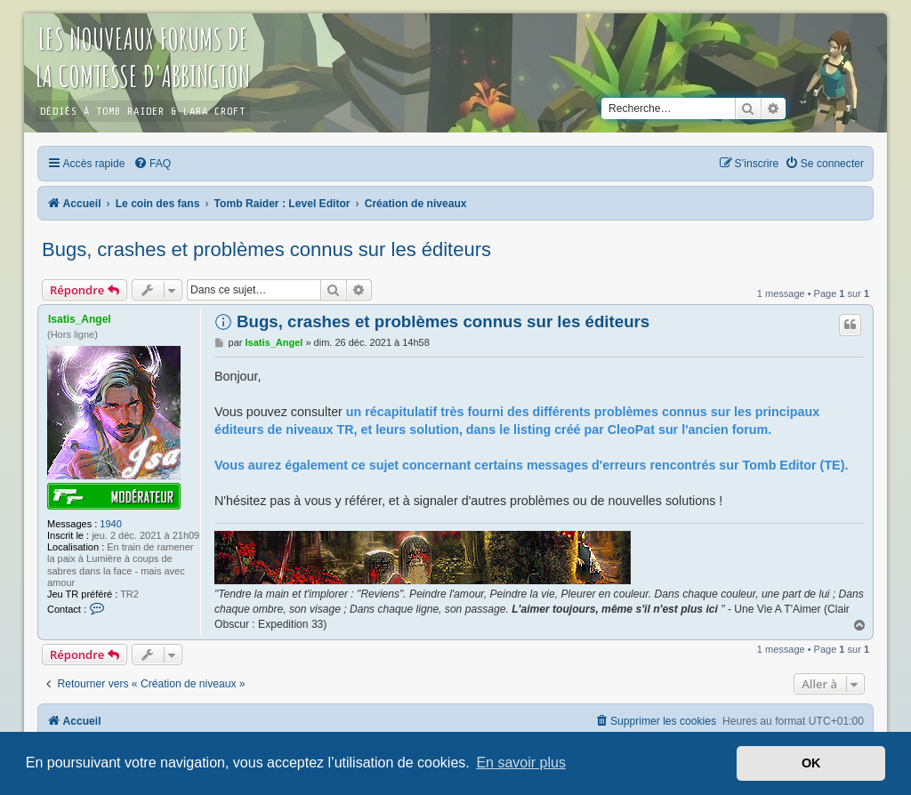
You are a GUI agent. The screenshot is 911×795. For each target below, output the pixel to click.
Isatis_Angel (79, 319)
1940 (110, 523)
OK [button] (811, 763)
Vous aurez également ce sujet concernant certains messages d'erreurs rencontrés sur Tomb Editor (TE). (531, 465)
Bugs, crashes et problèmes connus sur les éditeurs (266, 249)
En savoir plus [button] (521, 762)
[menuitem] (152, 163)
